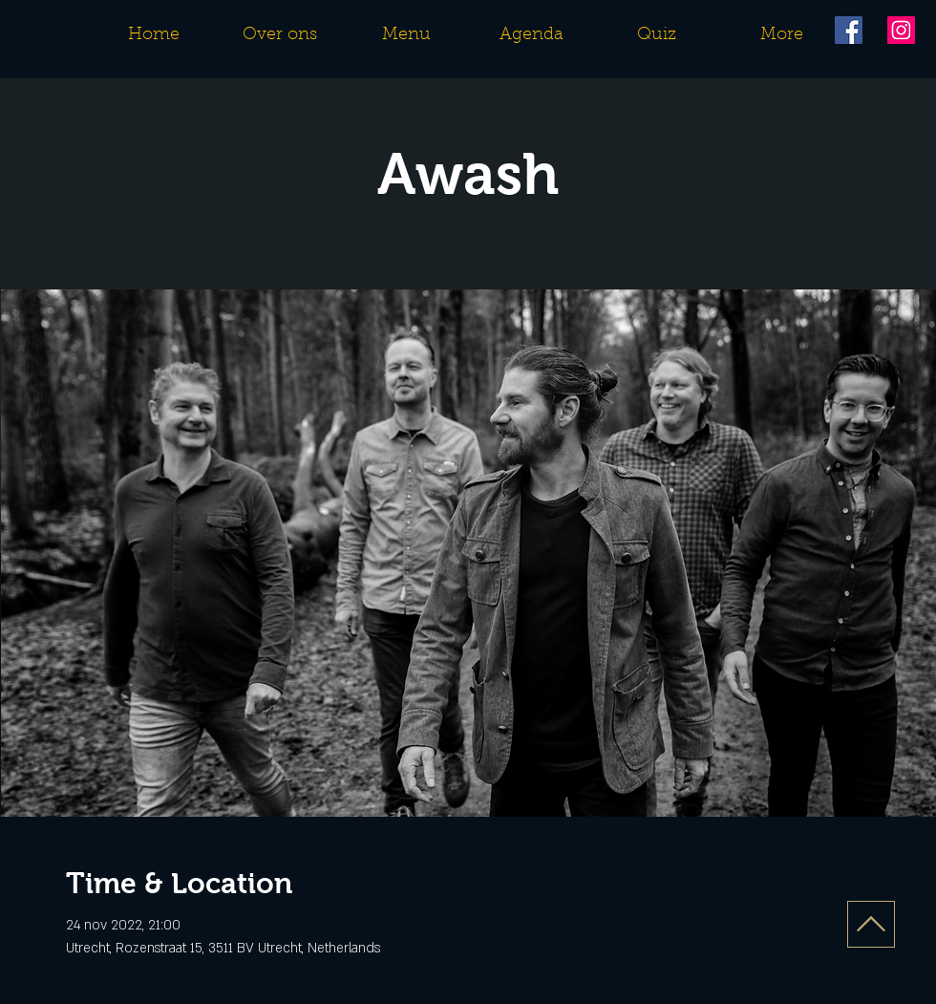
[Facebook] (848, 30)
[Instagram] (901, 30)
